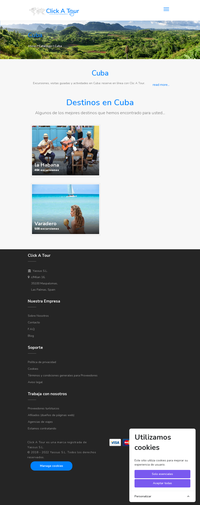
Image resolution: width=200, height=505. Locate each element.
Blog (31, 336)
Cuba (58, 46)
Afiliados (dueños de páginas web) (51, 415)
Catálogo (46, 46)
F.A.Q (31, 329)
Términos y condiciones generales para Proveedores (62, 375)
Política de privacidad (42, 362)
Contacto (34, 322)
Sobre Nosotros (38, 316)
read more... (161, 84)
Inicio (32, 46)
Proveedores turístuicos (43, 408)
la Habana (47, 165)
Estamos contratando (42, 428)
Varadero (45, 223)
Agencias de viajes (40, 422)
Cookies (33, 369)
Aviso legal (35, 382)
